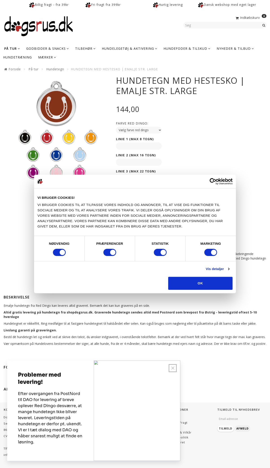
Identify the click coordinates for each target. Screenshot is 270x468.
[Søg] (264, 25)
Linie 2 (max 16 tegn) (136, 155)
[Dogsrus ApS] (38, 25)
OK (200, 283)
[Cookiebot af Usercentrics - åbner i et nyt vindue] (213, 181)
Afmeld (242, 428)
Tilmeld (225, 428)
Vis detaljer (215, 269)
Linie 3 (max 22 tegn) (136, 171)
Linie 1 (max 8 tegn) (135, 139)
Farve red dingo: (132, 123)
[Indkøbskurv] (250, 17)
